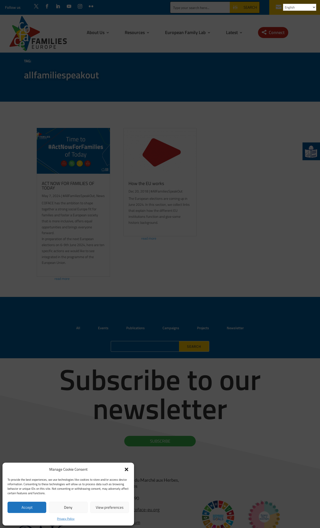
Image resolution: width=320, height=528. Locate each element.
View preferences (110, 507)
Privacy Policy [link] (65, 518)
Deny (68, 507)
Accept (27, 507)
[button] (126, 469)
